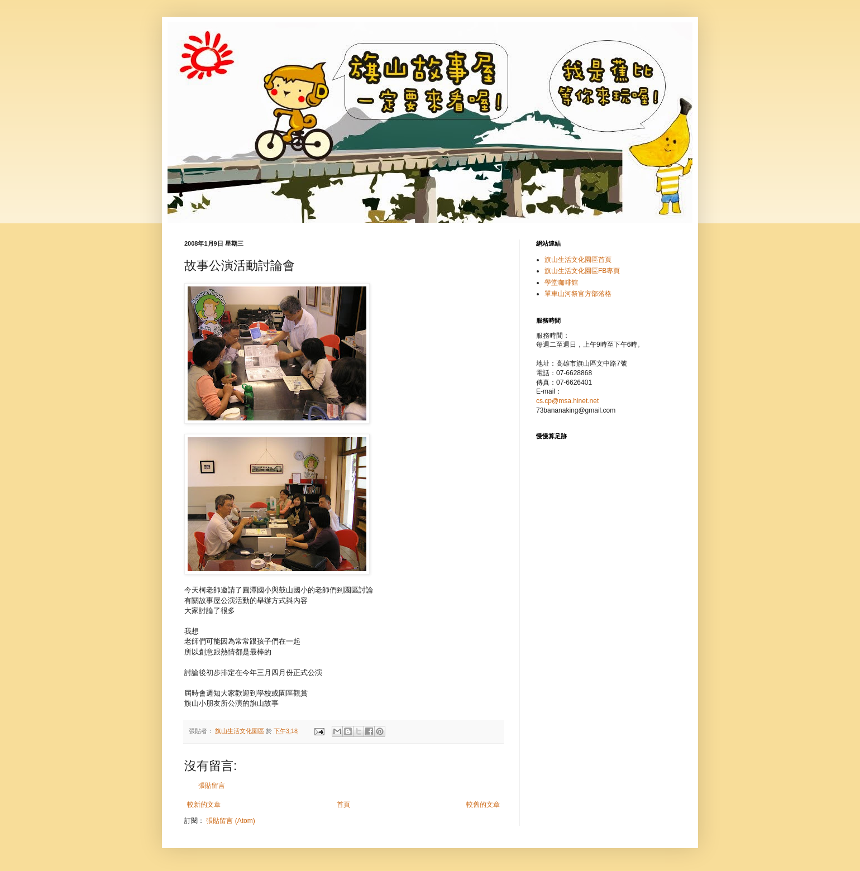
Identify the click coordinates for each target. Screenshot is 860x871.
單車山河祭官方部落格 (577, 294)
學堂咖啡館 (561, 282)
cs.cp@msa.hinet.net (567, 401)
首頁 (343, 804)
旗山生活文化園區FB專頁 (582, 271)
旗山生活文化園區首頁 (577, 260)
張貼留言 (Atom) (230, 821)
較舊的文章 (483, 804)
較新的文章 (204, 804)
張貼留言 (211, 785)
